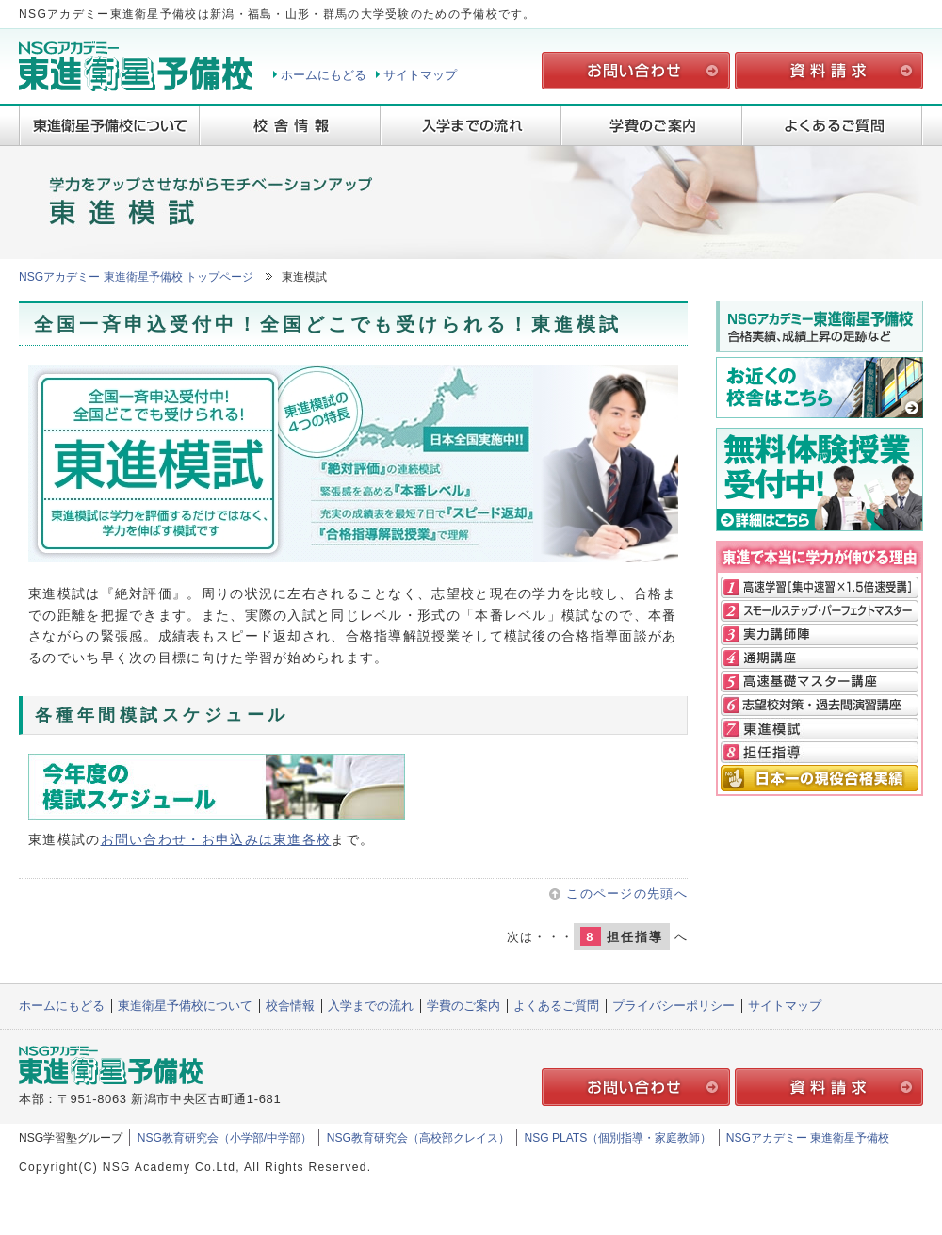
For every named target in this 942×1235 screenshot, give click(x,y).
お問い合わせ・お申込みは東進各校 (216, 839)
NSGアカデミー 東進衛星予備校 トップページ (136, 277)
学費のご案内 (651, 125)
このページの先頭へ (627, 893)
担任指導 (622, 936)
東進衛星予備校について (109, 125)
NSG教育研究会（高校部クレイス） (418, 1138)
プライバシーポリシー (673, 1006)
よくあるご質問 (832, 125)
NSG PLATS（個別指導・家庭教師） (617, 1138)
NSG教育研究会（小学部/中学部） (225, 1138)
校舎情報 (290, 125)
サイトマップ (420, 75)
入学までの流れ (471, 125)
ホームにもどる (323, 75)
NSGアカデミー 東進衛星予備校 (808, 1138)
